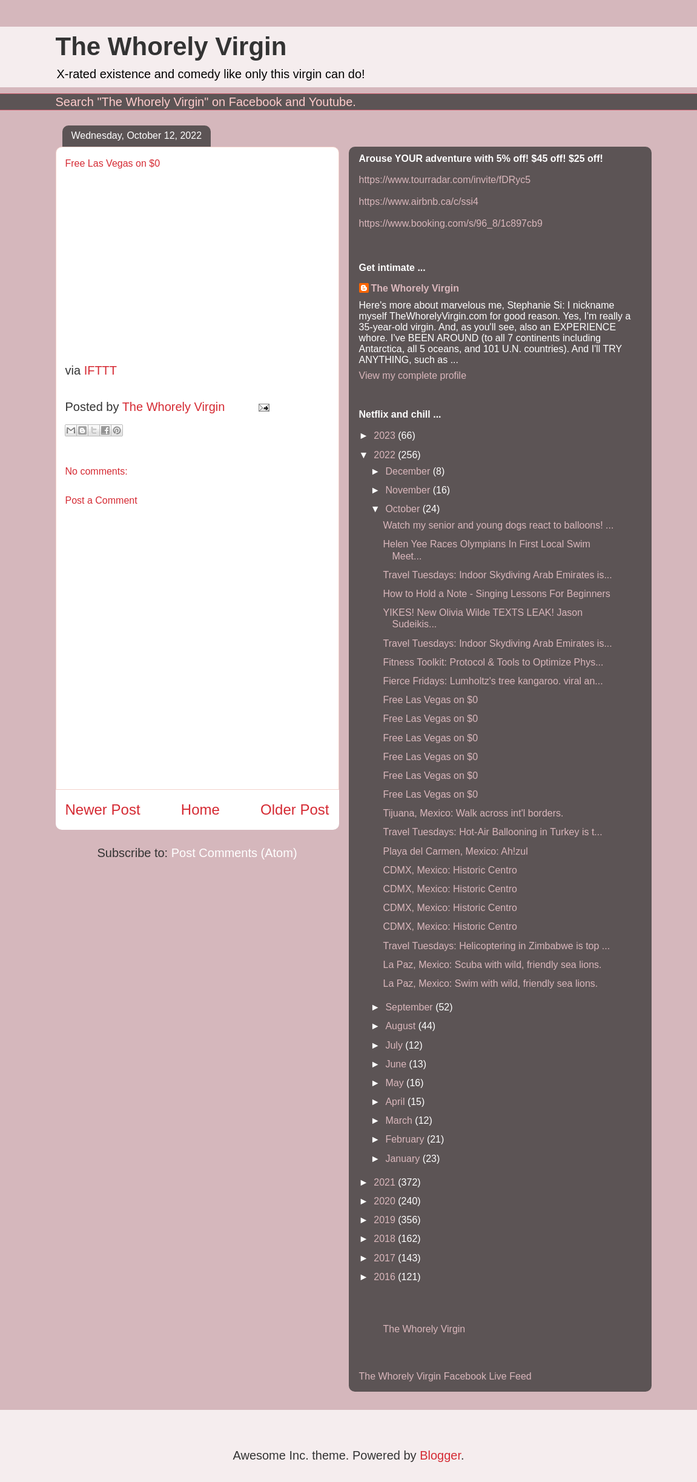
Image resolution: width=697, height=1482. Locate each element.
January (403, 1158)
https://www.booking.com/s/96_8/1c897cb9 (451, 223)
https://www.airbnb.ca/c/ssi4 (418, 201)
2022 (386, 455)
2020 (386, 1201)
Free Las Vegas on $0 (430, 700)
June (397, 1064)
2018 (386, 1238)
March (400, 1120)
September (410, 1007)
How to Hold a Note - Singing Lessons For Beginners (496, 594)
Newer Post (102, 809)
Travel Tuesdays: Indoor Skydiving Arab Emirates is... (497, 575)
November (408, 490)
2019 (386, 1220)
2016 (386, 1277)
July (395, 1045)
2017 (386, 1258)
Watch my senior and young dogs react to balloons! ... (498, 525)
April (396, 1101)
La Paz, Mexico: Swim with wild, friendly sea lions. (490, 983)
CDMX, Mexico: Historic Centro (450, 870)
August (401, 1026)
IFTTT (100, 370)
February (405, 1139)
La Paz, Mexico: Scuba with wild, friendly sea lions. (492, 965)
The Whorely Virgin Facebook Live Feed (445, 1376)
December (408, 471)
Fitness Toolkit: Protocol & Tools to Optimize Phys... (493, 662)
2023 (386, 435)
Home (200, 809)
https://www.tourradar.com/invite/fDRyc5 (445, 180)
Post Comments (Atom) (234, 852)
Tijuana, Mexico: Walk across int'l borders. (473, 813)
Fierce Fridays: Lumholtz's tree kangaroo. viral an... (493, 681)
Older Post (294, 809)
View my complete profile (413, 375)
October (403, 509)
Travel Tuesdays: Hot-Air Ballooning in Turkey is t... (492, 832)
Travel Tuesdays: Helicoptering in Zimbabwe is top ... (496, 946)
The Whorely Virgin (171, 46)
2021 (386, 1182)
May (395, 1083)
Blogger (440, 1455)
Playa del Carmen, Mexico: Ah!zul (455, 851)
